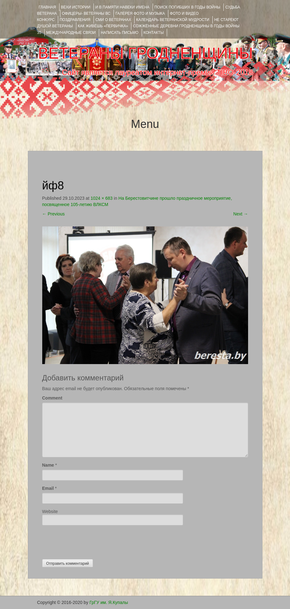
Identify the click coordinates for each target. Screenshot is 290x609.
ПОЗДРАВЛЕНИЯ (75, 20)
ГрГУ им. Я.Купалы (108, 602)
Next (240, 213)
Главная (47, 7)
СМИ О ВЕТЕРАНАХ (113, 20)
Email (48, 488)
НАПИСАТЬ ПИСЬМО (120, 32)
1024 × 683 (101, 198)
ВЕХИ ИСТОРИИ (75, 7)
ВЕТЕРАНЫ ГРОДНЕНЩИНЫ (145, 53)
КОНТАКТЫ (154, 32)
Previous (53, 213)
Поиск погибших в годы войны (188, 7)
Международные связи (71, 32)
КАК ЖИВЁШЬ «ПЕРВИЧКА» (103, 26)
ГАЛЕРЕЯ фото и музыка (140, 13)
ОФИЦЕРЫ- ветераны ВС (86, 13)
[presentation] (89, 540)
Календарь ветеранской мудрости (172, 20)
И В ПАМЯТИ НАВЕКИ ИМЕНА (122, 7)
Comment (52, 397)
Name (48, 465)
